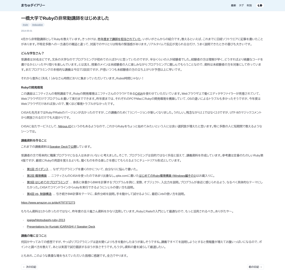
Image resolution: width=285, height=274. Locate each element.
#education (37, 24)
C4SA (139, 93)
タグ (241, 5)
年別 (249, 5)
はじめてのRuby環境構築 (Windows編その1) (167, 175)
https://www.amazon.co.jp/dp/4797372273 (48, 202)
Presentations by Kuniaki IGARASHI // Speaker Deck (61, 226)
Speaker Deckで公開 (62, 146)
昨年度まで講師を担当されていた (119, 39)
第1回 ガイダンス (38, 169)
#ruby (25, 24)
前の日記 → (255, 266)
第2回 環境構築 (37, 175)
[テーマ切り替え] (260, 5)
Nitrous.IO (64, 126)
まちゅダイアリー (33, 5)
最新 (233, 5)
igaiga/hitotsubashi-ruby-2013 (46, 220)
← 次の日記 (29, 266)
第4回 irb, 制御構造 (39, 194)
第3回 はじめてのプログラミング (47, 182)
